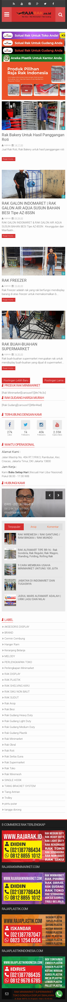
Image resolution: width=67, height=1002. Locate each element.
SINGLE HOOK (12, 780)
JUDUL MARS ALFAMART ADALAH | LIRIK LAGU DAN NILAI (39, 597)
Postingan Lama (53, 380)
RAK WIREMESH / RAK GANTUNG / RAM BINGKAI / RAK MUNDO (39, 536)
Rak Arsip (10, 703)
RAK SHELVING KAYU (17, 685)
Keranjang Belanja (14, 650)
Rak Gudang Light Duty (17, 721)
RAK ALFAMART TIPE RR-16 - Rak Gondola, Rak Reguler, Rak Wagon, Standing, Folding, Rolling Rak (38, 553)
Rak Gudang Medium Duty (19, 727)
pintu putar (10, 803)
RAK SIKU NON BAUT (17, 691)
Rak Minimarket (13, 738)
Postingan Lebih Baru (16, 380)
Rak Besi (9, 709)
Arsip (33, 526)
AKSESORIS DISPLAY (16, 626)
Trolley (8, 797)
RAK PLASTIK (12, 679)
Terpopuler (14, 526)
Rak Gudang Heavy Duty (18, 715)
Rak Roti (9, 750)
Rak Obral (10, 744)
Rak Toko (9, 768)
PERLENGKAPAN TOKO (18, 662)
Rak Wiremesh (12, 774)
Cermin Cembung (14, 638)
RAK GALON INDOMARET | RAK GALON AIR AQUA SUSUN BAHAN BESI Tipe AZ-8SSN (31, 208)
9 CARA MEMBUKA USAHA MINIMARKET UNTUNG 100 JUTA (38, 567)
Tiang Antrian (12, 792)
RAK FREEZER (14, 280)
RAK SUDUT (11, 697)
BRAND (8, 632)
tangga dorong (12, 809)
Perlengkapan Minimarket (19, 668)
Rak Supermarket (14, 762)
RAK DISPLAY (12, 674)
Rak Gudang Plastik (15, 733)
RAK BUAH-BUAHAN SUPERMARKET (19, 346)
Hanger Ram (11, 644)
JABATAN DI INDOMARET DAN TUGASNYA (36, 582)
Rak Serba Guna (13, 756)
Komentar (53, 526)
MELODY (9, 656)
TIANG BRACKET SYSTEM (20, 786)
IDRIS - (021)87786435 (18, 504)
